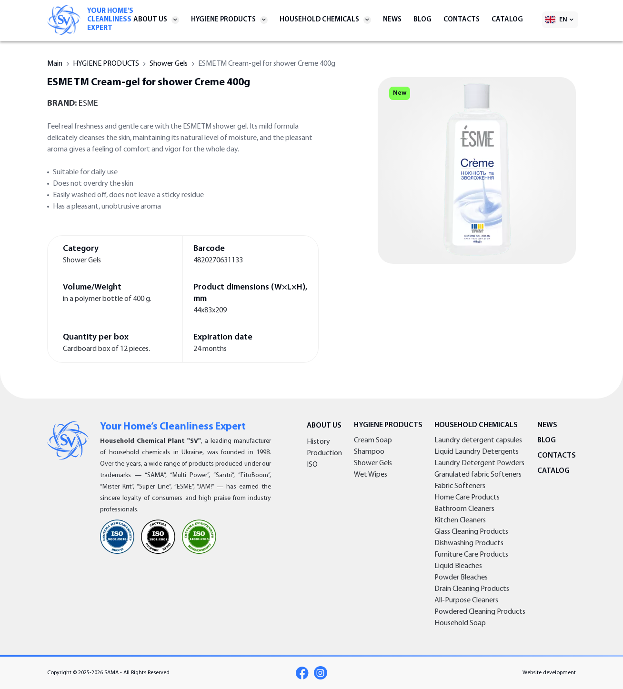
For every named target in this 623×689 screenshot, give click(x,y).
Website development (549, 673)
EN (563, 19)
